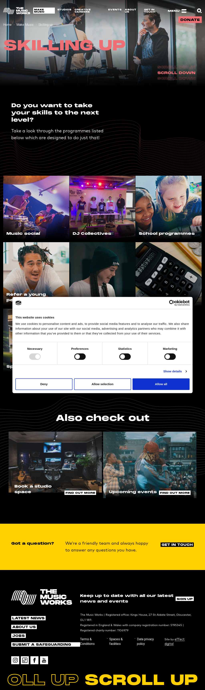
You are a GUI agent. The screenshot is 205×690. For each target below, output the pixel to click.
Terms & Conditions (92, 628)
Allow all (161, 384)
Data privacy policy (145, 628)
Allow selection (102, 384)
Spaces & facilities (119, 628)
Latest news (26, 607)
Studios (64, 9)
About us (130, 10)
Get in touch (149, 10)
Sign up (185, 588)
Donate (189, 21)
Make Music (39, 10)
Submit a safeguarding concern (38, 634)
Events (115, 9)
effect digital (185, 628)
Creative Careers (82, 10)
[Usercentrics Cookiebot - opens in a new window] (172, 303)
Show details (172, 371)
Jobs (18, 625)
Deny (44, 384)
